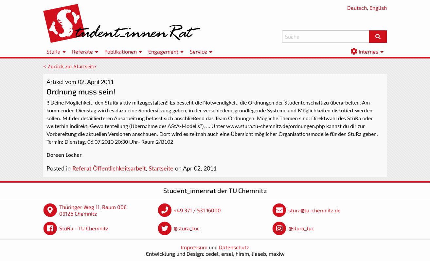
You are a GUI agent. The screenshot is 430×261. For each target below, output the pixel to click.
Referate (82, 51)
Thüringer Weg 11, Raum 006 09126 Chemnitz (93, 210)
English (378, 8)
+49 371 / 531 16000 (197, 210)
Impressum (194, 247)
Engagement (163, 51)
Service (198, 51)
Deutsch (357, 8)
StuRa (53, 51)
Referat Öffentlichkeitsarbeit (109, 168)
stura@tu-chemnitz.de (314, 210)
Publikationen (120, 51)
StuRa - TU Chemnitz (83, 228)
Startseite (161, 168)
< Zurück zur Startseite (69, 66)
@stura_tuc (187, 228)
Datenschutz (234, 247)
